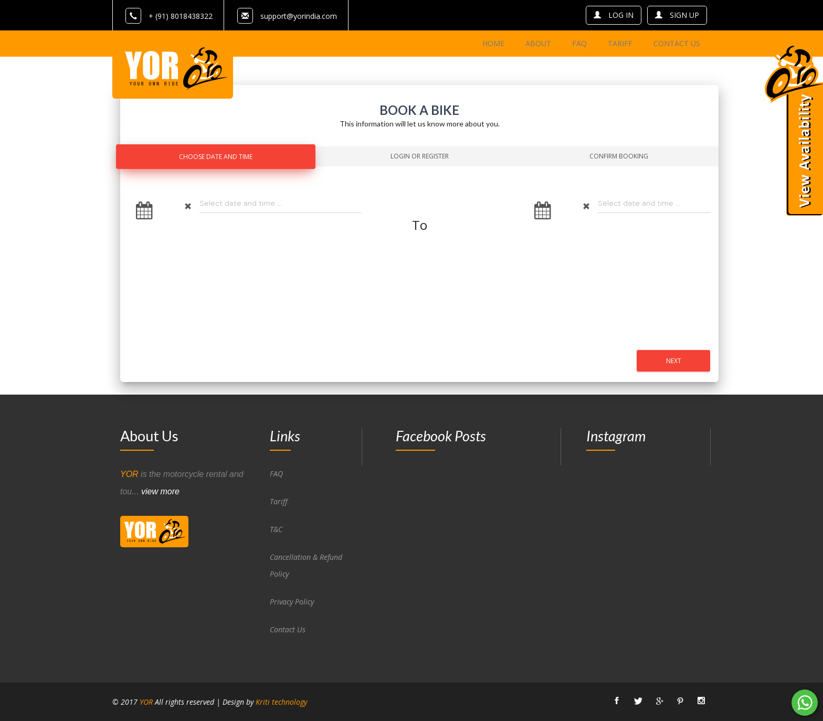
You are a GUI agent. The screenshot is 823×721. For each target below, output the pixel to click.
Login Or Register (420, 156)
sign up (677, 15)
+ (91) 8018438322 (169, 16)
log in (614, 15)
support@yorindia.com (298, 16)
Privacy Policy (292, 602)
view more (160, 491)
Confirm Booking (618, 156)
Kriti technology (281, 702)
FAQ (276, 474)
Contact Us (287, 629)
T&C (276, 529)
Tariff (279, 501)
